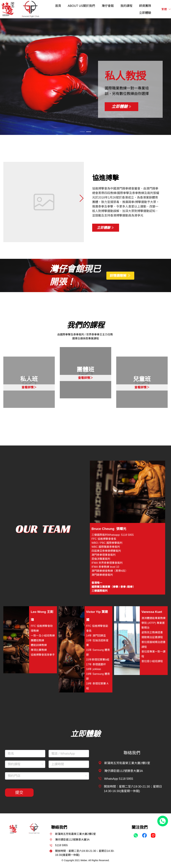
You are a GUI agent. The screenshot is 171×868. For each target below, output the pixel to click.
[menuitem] (58, 5)
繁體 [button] (166, 9)
